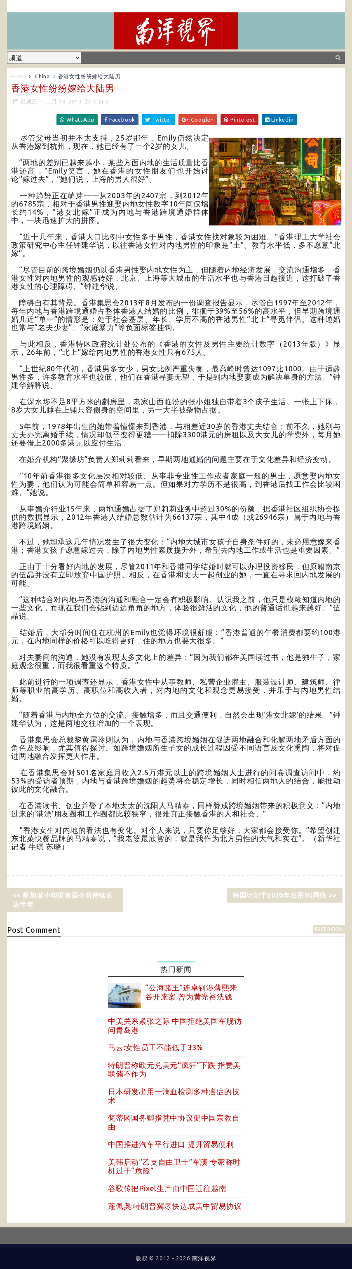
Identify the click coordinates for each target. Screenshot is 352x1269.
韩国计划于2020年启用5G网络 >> (284, 895)
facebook (329, 929)
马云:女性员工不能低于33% (155, 1047)
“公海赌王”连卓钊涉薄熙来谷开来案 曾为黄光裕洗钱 (191, 992)
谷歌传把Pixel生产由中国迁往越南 (167, 1188)
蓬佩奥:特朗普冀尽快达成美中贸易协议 (175, 1206)
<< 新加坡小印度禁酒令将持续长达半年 (63, 899)
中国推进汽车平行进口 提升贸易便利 (171, 1144)
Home (19, 76)
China (42, 76)
